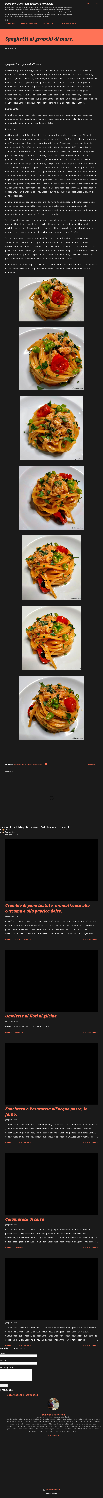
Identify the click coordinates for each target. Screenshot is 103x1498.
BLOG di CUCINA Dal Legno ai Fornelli (29, 3)
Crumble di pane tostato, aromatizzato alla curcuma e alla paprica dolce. (47, 908)
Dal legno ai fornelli (53, 1414)
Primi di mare (19, 765)
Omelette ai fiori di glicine (31, 1016)
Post (6, 830)
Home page (9, 23)
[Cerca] (88, 3)
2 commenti (19, 1032)
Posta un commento (23, 939)
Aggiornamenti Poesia (28, 23)
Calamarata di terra (24, 1219)
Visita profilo (53, 1436)
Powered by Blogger (51, 1490)
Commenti (9, 832)
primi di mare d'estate (33, 765)
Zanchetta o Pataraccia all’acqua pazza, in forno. (46, 1111)
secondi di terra (47, 23)
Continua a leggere (90, 939)
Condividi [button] (91, 765)
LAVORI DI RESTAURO (67, 23)
